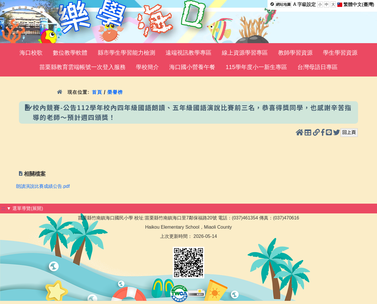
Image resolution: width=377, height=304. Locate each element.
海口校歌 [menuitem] (31, 52)
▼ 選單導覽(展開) (25, 208)
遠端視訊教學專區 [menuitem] (188, 52)
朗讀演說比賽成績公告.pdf (43, 186)
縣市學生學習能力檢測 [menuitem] (126, 52)
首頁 (97, 92)
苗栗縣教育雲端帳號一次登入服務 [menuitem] (82, 67)
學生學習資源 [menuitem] (340, 52)
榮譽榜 (115, 92)
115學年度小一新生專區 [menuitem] (256, 67)
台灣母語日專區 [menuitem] (317, 67)
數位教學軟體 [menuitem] (70, 52)
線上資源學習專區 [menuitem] (245, 52)
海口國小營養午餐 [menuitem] (192, 67)
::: (3, 208)
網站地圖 (283, 4)
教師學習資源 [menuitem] (295, 52)
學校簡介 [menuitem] (147, 67)
